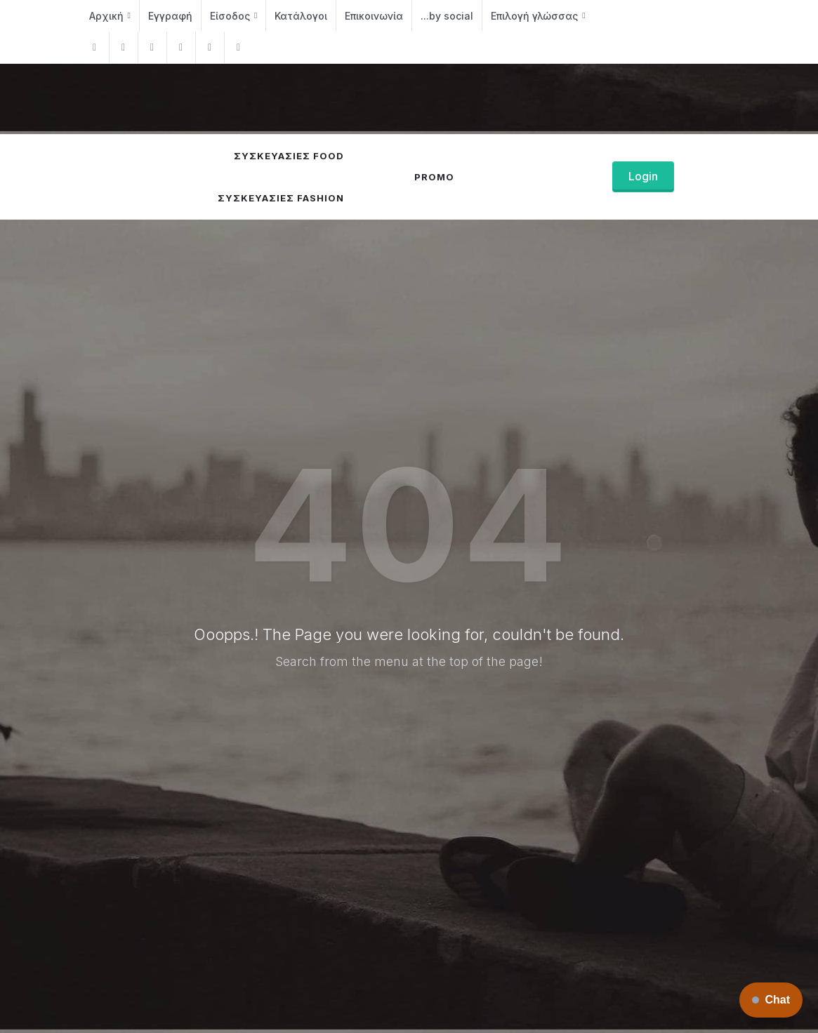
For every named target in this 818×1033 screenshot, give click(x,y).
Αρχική (110, 15)
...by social (447, 16)
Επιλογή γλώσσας (538, 15)
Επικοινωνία (374, 16)
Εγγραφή (170, 16)
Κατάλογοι (301, 16)
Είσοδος (233, 15)
